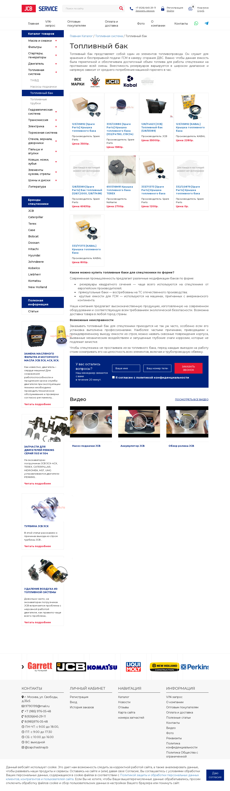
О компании (174, 702)
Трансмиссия (38, 120)
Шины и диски (39, 180)
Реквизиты (174, 738)
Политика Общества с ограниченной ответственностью (182, 756)
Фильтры (35, 47)
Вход (73, 702)
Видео (171, 728)
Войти (170, 10)
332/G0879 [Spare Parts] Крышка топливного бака (188, 190)
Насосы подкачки (43, 86)
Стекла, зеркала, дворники (40, 141)
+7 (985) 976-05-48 (36, 711)
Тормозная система (42, 132)
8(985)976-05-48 (35, 721)
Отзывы (123, 707)
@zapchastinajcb (35, 747)
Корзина (203, 7)
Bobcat (33, 236)
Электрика (36, 126)
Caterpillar (35, 217)
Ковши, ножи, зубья (38, 161)
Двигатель (36, 63)
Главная (33, 23)
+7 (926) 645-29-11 (146, 7)
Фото (141, 23)
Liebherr (34, 274)
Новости (124, 702)
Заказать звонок (145, 10)
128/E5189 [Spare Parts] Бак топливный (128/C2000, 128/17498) (87, 190)
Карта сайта (126, 712)
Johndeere (36, 262)
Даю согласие (215, 775)
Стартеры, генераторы (37, 55)
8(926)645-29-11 (34, 716)
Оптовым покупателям (182, 707)
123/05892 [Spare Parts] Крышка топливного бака (84, 127)
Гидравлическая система (40, 111)
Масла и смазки (40, 40)
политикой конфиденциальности (162, 377)
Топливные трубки (38, 101)
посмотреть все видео (192, 399)
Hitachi (33, 249)
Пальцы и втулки (35, 151)
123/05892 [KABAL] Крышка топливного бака (190, 127)
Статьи (33, 311)
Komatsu (34, 281)
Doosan (33, 242)
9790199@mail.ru (35, 706)
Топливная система (36, 72)
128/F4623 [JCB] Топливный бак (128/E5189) (152, 127)
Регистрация (175, 7)
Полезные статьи (178, 717)
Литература (37, 186)
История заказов (82, 707)
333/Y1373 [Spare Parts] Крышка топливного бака (153, 190)
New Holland (37, 287)
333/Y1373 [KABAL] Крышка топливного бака (86, 249)
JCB (31, 211)
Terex (32, 223)
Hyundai (34, 255)
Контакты (181, 23)
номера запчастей (131, 717)
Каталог (87, 36)
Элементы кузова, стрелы (39, 172)
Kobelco (34, 268)
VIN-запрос (174, 697)
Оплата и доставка (179, 712)
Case (31, 230)
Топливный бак (41, 93)
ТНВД (34, 80)
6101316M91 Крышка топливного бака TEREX (120, 190)
